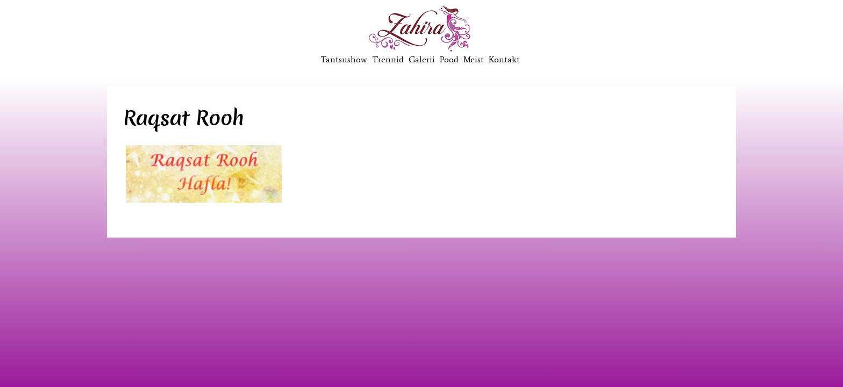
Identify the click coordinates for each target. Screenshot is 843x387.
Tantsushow (343, 59)
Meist (473, 59)
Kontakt (504, 59)
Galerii (422, 59)
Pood (449, 59)
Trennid (388, 59)
